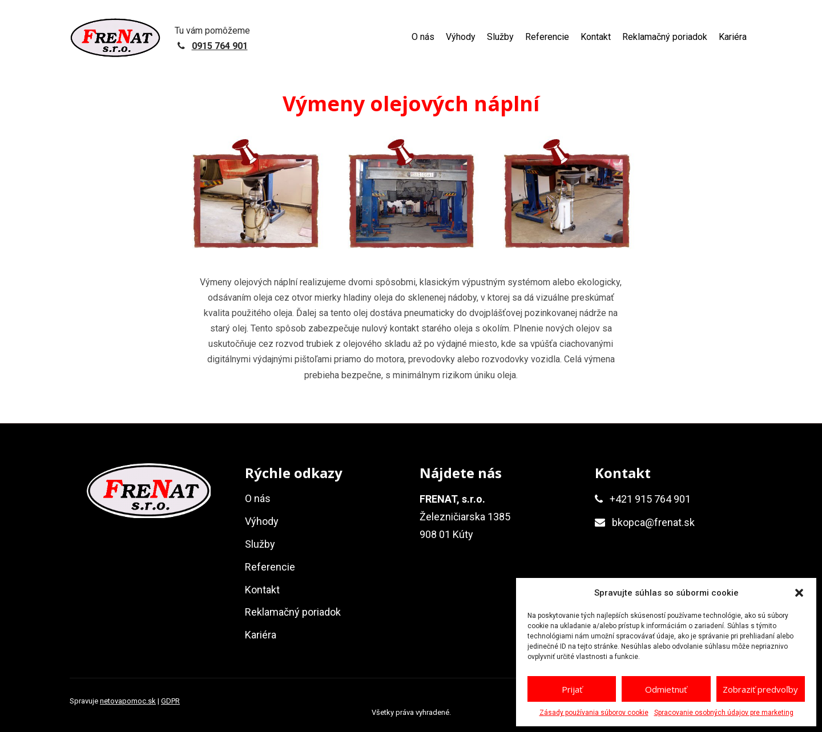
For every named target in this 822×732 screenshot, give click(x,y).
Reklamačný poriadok (664, 36)
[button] (799, 592)
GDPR (170, 701)
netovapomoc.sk (128, 701)
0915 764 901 (220, 46)
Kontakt (596, 36)
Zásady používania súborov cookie (593, 713)
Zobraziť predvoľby (760, 689)
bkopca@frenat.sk (653, 522)
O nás (423, 36)
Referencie (547, 36)
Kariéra (733, 36)
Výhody (461, 36)
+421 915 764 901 (650, 499)
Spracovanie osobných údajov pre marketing (723, 713)
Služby (500, 36)
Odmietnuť (666, 689)
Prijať (572, 689)
